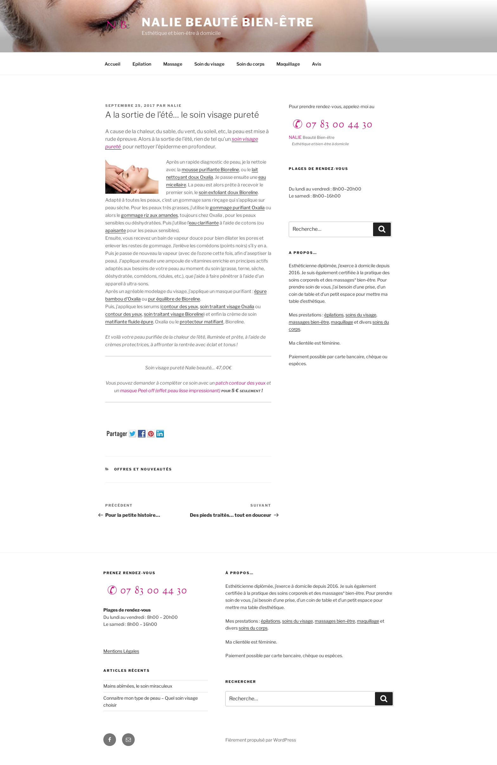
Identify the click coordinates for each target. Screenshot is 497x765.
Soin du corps (250, 64)
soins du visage (360, 314)
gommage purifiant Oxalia (237, 208)
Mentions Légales (121, 651)
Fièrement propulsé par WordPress (260, 739)
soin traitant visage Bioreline (173, 314)
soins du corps (253, 628)
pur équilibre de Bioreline (174, 299)
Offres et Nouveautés (143, 469)
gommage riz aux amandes (149, 215)
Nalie (174, 105)
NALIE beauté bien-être (228, 22)
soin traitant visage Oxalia (227, 306)
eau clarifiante (204, 223)
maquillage (342, 322)
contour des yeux (179, 306)
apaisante (115, 230)
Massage (172, 64)
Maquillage (288, 64)
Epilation (141, 64)
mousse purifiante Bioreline (210, 169)
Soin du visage (209, 64)
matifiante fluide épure (129, 322)
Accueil (112, 64)
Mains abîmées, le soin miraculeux (137, 686)
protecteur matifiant (201, 322)
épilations (334, 314)
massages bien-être (309, 322)
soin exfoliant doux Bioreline (228, 192)
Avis (316, 64)
